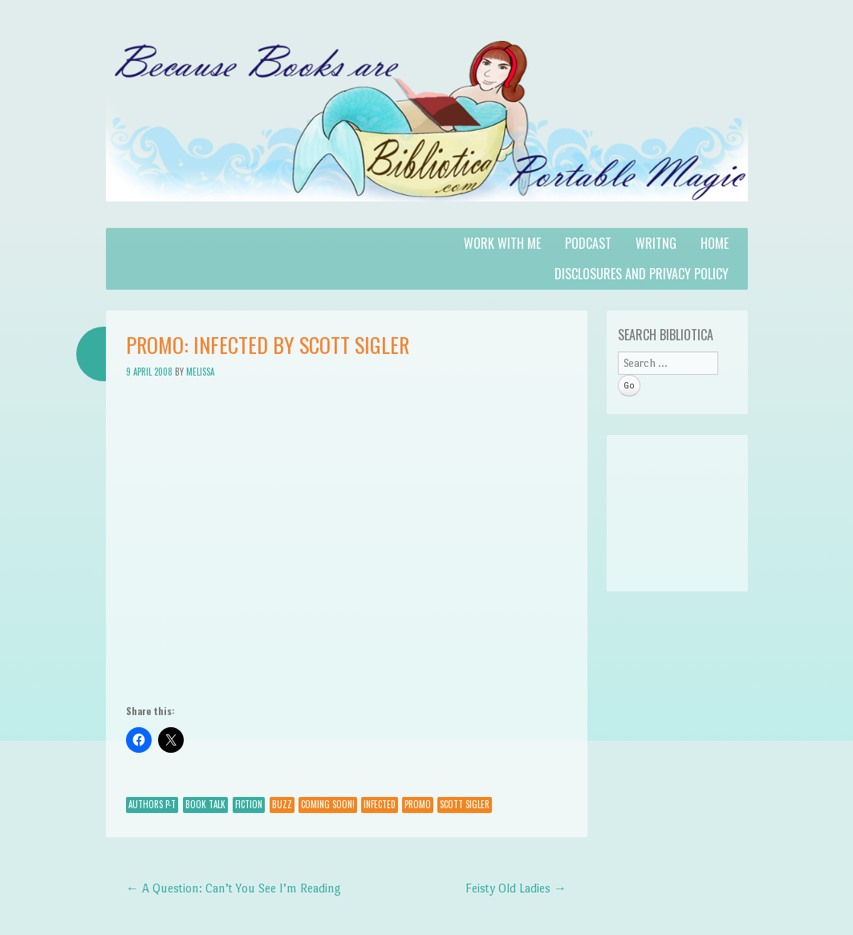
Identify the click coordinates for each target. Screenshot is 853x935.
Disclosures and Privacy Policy (641, 273)
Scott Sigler (464, 804)
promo (417, 804)
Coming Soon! (328, 804)
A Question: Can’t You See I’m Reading (233, 888)
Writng (656, 243)
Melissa (200, 371)
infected (380, 804)
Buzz (282, 804)
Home (715, 243)
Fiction (248, 804)
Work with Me (502, 243)
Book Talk (205, 804)
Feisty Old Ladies (516, 888)
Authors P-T (152, 804)
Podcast (588, 243)
